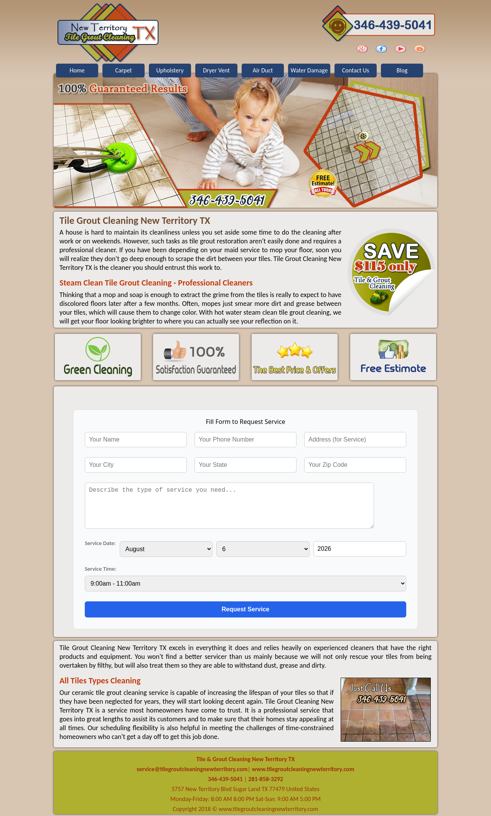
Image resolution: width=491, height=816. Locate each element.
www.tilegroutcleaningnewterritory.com (302, 769)
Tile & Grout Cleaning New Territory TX (245, 759)
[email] (192, 769)
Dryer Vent (216, 70)
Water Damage (309, 70)
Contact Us (355, 70)
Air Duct (263, 70)
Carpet (123, 70)
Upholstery (169, 70)
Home (76, 70)
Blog (402, 70)
